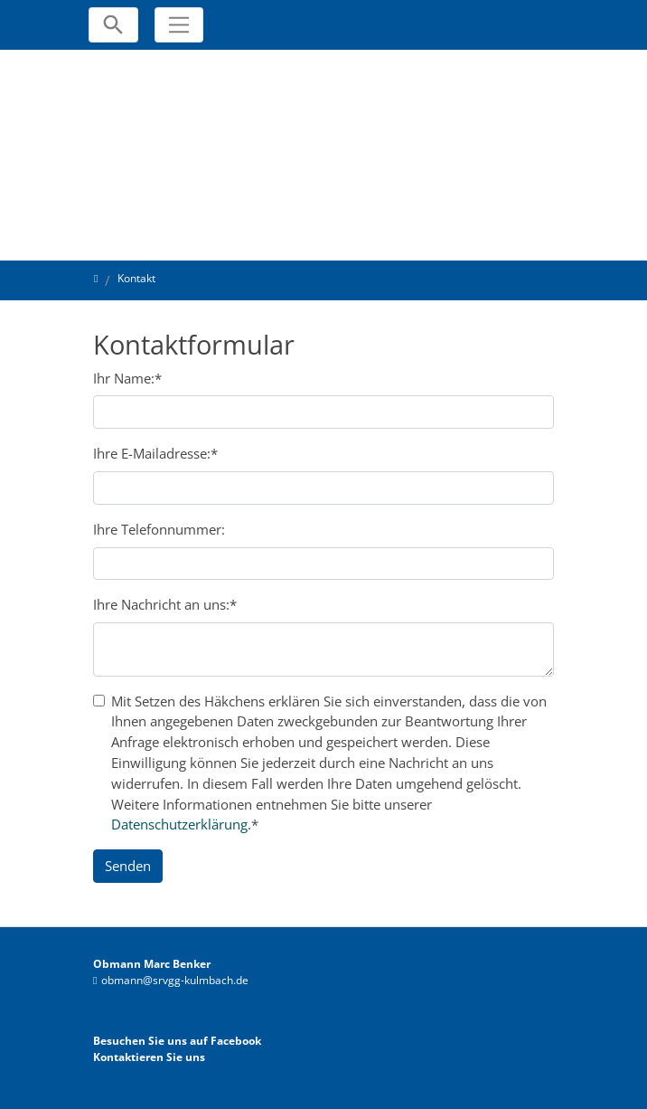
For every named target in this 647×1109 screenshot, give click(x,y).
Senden (128, 866)
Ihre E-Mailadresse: (155, 453)
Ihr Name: (127, 378)
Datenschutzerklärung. (181, 824)
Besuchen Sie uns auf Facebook (177, 1040)
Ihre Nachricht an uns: (165, 604)
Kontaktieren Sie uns (149, 1057)
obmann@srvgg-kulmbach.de (174, 980)
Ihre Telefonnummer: (159, 529)
